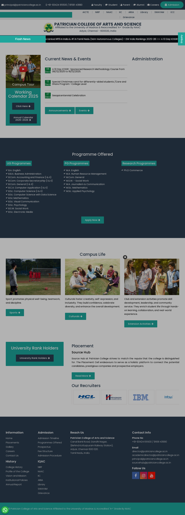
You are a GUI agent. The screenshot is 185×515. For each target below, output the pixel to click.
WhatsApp (5, 510)
